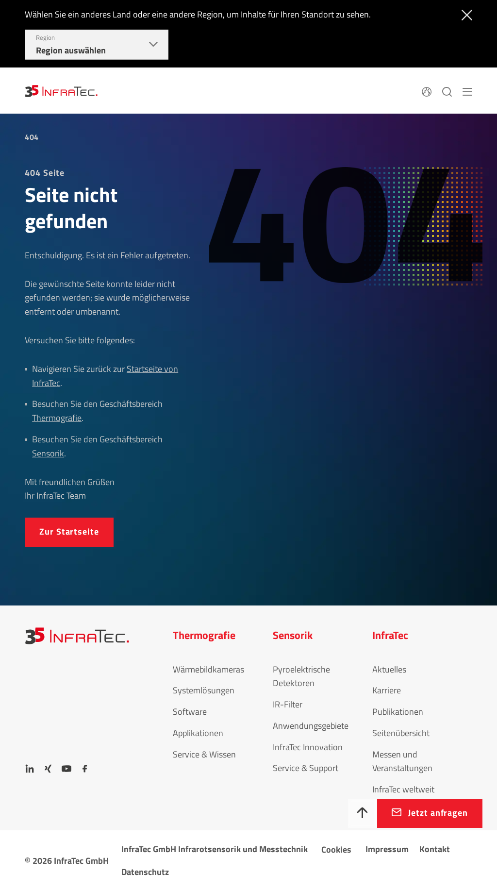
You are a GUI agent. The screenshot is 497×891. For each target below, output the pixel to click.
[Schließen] (464, 14)
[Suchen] (447, 90)
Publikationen (397, 711)
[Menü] (467, 90)
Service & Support (305, 767)
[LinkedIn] (29, 768)
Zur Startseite (69, 531)
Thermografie (57, 417)
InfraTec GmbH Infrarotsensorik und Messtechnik (214, 849)
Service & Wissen (204, 754)
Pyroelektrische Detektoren (301, 676)
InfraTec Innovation (308, 747)
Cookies (336, 849)
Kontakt (434, 849)
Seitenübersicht (401, 733)
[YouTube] (66, 768)
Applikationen (198, 733)
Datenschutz (145, 871)
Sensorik (48, 453)
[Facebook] (85, 768)
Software (190, 711)
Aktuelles (389, 669)
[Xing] (48, 768)
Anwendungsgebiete (310, 725)
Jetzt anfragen (438, 812)
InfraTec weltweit (403, 789)
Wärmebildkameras (208, 669)
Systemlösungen (203, 690)
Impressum (387, 849)
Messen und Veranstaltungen (402, 761)
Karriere (386, 690)
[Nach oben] (362, 813)
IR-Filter (287, 704)
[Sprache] (426, 90)
